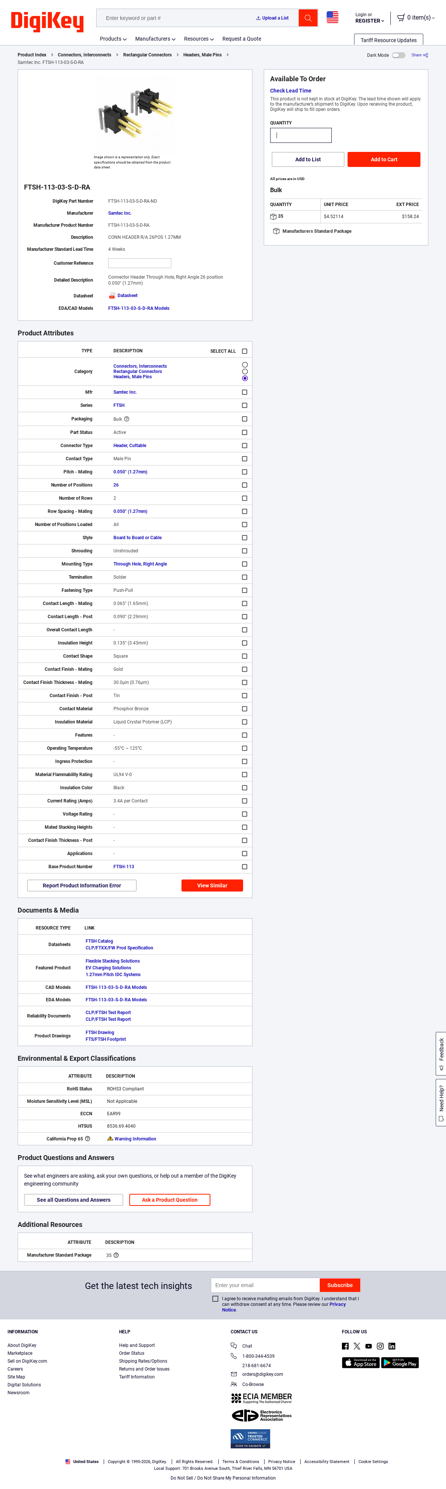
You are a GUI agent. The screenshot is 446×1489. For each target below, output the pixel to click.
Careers (15, 1369)
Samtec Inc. (120, 213)
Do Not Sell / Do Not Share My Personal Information (223, 1478)
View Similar (212, 885)
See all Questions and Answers (73, 1200)
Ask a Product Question (170, 1200)
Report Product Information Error (82, 885)
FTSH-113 (123, 866)
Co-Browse (247, 1385)
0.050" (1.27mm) (130, 472)
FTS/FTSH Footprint (106, 1039)
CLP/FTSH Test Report (108, 1012)
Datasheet (123, 295)
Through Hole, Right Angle (140, 564)
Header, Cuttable (129, 445)
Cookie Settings (373, 1461)
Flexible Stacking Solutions (113, 961)
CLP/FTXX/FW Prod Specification (119, 948)
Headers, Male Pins (202, 55)
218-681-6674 (251, 1365)
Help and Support (137, 1345)
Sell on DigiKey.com (27, 1361)
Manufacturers (152, 39)
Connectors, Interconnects (84, 55)
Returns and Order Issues (144, 1369)
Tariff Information (137, 1377)
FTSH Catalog (99, 941)
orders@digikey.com (257, 1374)
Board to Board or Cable (137, 537)
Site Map (16, 1377)
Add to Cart (384, 159)
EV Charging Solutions (108, 967)
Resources (196, 39)
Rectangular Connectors (147, 55)
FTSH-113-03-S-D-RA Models (138, 308)
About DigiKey (22, 1345)
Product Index (32, 55)
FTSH (118, 405)
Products (110, 39)
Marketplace (20, 1353)
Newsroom (19, 1392)
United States (82, 1461)
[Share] (419, 55)
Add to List (308, 159)
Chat (241, 1346)
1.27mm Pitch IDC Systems (113, 974)
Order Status (131, 1353)
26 (116, 485)
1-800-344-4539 (253, 1356)
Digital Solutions (24, 1384)
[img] (47, 22)
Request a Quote (241, 39)
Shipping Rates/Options (143, 1361)
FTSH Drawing (100, 1032)
